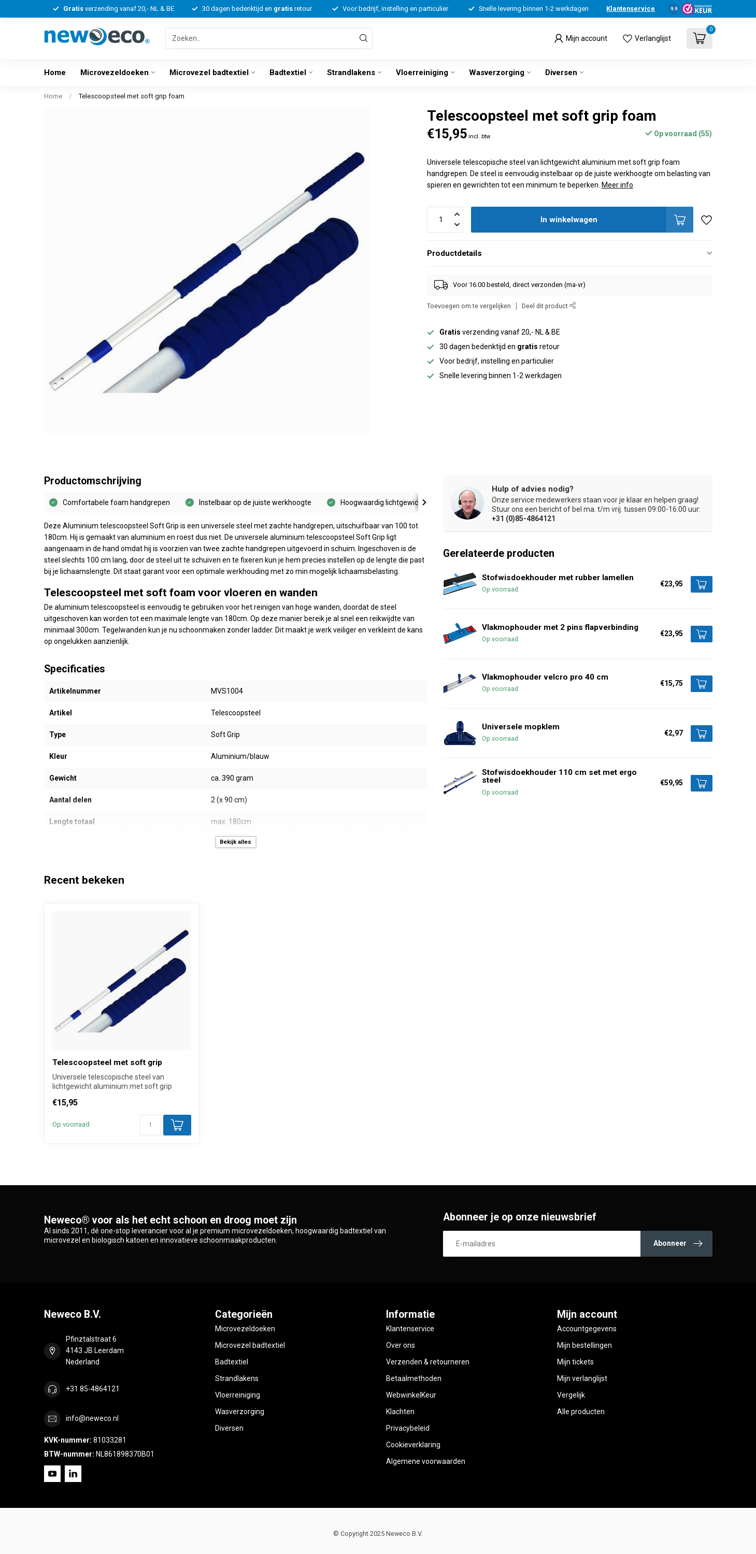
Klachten (400, 1411)
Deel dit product (549, 306)
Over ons (400, 1345)
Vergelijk (571, 1395)
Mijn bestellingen (584, 1345)
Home (55, 72)
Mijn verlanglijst (582, 1378)
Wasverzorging (496, 72)
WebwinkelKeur (411, 1395)
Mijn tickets (575, 1362)
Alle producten (581, 1411)
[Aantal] (150, 1125)
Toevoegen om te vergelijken (469, 306)
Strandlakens (351, 72)
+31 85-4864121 (93, 1389)
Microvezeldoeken (114, 72)
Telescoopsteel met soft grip (107, 1062)
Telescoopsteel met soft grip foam (131, 96)
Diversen (561, 72)
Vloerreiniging (422, 72)
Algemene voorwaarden (425, 1461)
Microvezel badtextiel (209, 72)
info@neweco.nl (92, 1418)
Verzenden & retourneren (427, 1362)
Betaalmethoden (413, 1378)
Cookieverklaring (413, 1445)
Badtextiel (287, 72)
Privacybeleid (408, 1428)
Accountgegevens (587, 1329)
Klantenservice (630, 8)
